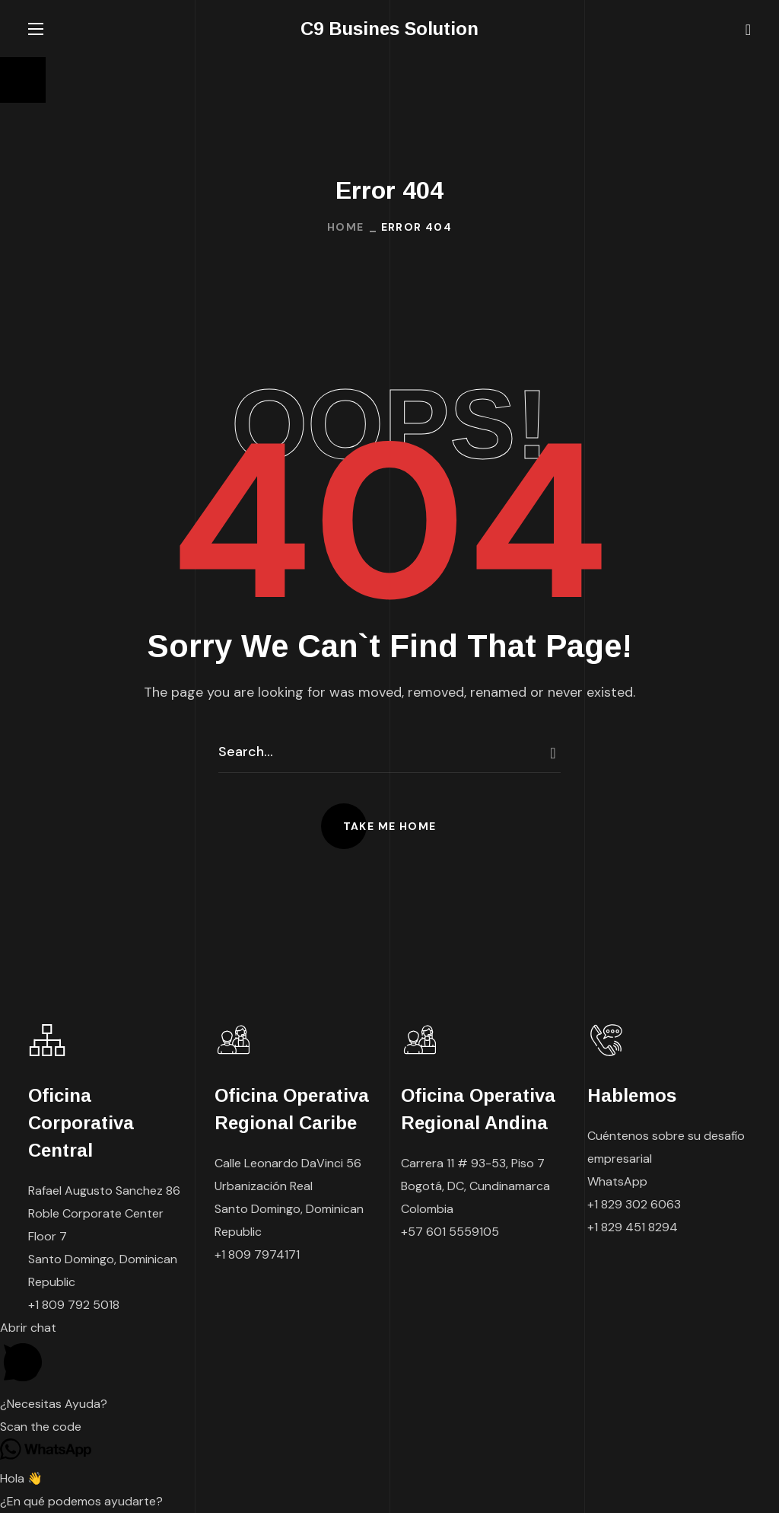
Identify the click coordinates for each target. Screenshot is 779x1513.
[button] (748, 29)
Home (345, 227)
